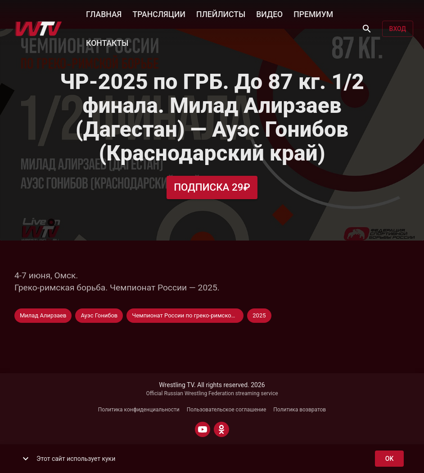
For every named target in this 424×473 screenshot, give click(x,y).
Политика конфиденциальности (139, 409)
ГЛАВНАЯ (104, 13)
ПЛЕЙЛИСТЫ (221, 13)
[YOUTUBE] (202, 429)
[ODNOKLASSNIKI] (221, 429)
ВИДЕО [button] (269, 13)
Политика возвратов (299, 409)
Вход (398, 29)
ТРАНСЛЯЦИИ (158, 13)
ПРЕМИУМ (313, 13)
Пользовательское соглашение (226, 409)
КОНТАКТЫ (107, 42)
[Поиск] (367, 29)
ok (389, 459)
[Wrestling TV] (38, 29)
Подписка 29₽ (212, 187)
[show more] (25, 458)
